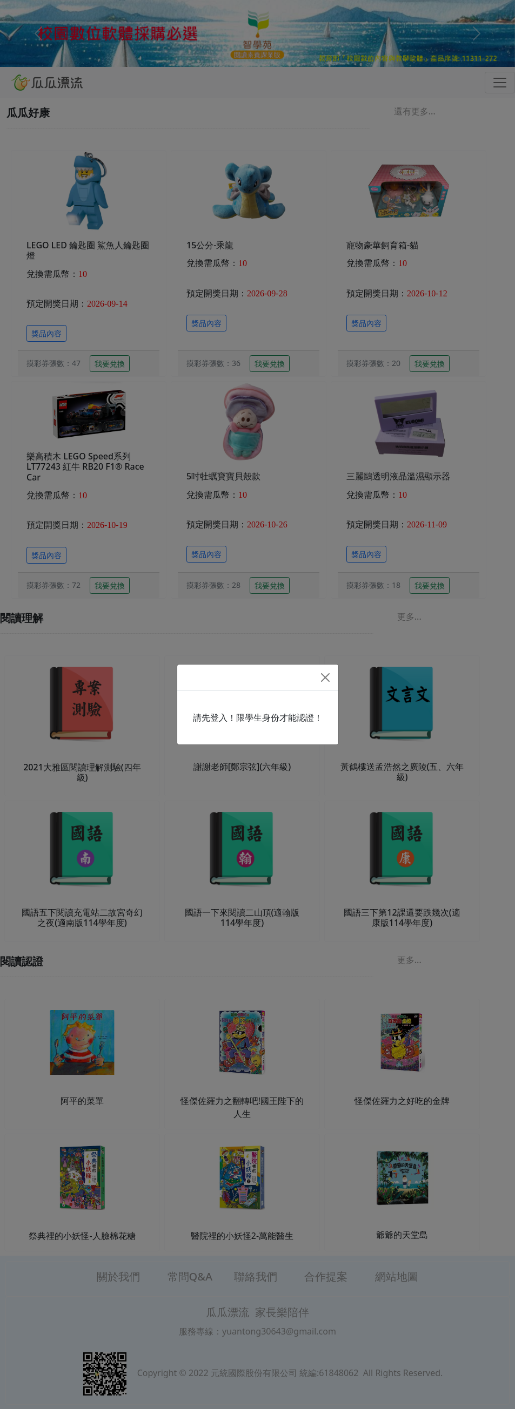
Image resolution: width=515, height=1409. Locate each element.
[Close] (325, 677)
